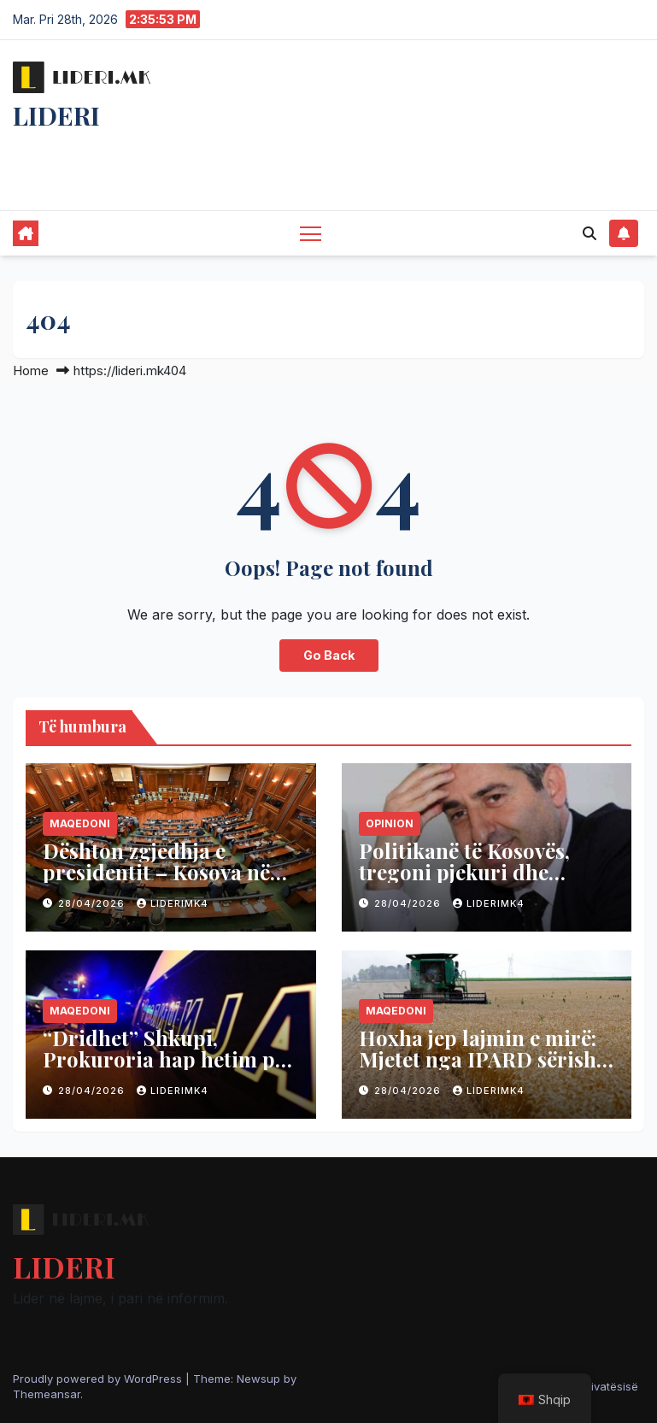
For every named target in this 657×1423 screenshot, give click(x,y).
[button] (589, 233)
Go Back (329, 655)
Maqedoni (80, 823)
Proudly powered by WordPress (99, 1378)
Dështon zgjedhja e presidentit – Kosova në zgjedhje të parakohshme (163, 872)
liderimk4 (172, 903)
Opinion (390, 823)
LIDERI (56, 115)
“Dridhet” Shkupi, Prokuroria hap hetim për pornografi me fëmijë (169, 1059)
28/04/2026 (93, 903)
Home (31, 370)
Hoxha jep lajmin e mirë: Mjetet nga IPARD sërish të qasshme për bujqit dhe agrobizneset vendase (483, 1069)
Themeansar (46, 1394)
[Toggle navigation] (310, 233)
